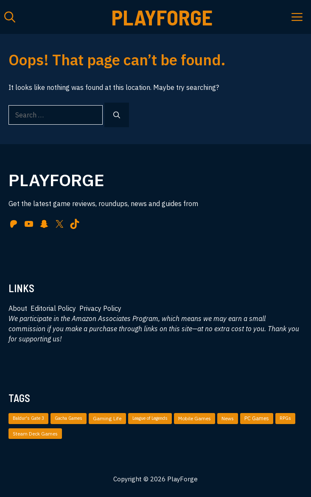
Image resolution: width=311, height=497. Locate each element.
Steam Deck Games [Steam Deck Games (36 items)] (35, 433)
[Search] (116, 115)
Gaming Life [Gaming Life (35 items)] (107, 418)
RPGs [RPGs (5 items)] (285, 418)
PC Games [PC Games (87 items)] (256, 418)
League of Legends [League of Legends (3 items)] (150, 418)
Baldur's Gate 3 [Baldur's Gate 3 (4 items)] (28, 418)
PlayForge (162, 17)
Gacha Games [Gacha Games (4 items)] (68, 418)
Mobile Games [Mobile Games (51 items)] (194, 418)
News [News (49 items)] (227, 418)
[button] (10, 17)
